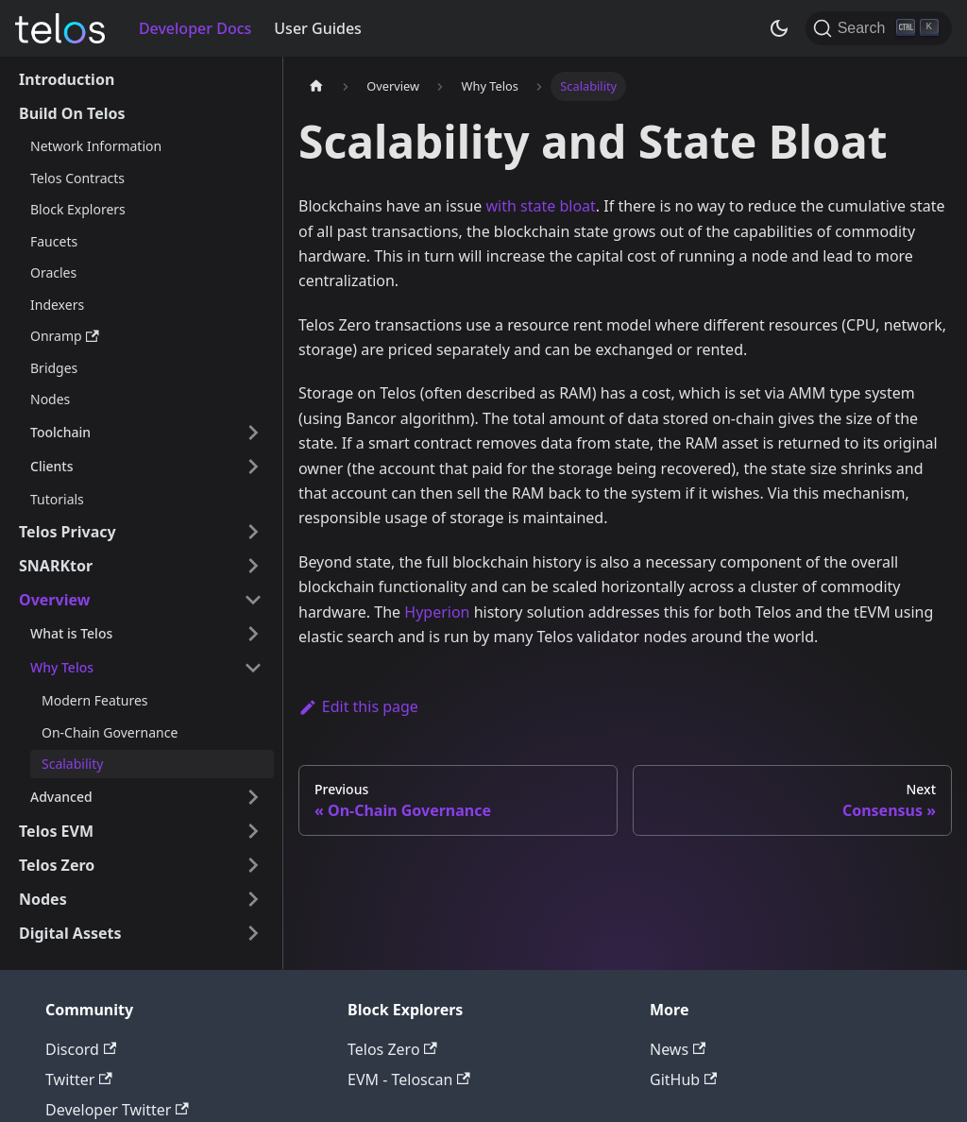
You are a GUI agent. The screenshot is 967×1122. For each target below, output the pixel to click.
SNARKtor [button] (56, 565)
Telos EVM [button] (56, 831)
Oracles (53, 272)
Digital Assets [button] (70, 933)
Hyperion (436, 612)
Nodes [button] (43, 899)
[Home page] (316, 86)
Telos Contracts (77, 178)
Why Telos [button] (61, 667)
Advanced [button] (61, 797)
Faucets (53, 241)
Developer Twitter (117, 1109)
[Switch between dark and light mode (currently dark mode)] (779, 28)
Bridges (53, 368)
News (677, 1049)
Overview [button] (54, 599)
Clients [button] (51, 466)
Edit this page (358, 706)
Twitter (78, 1079)
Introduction (66, 79)
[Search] (879, 28)
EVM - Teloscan (409, 1079)
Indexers (57, 305)
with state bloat (541, 206)
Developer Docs (195, 28)
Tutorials (57, 499)
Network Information (95, 146)
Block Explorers (78, 209)
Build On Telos (72, 113)
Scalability (72, 764)
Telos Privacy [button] (67, 531)
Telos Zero (392, 1049)
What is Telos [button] (71, 633)
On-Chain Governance (110, 732)
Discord (80, 1049)
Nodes (50, 399)
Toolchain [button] (60, 432)
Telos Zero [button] (56, 865)
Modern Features (95, 700)
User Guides (318, 28)
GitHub (683, 1079)
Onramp (64, 336)
